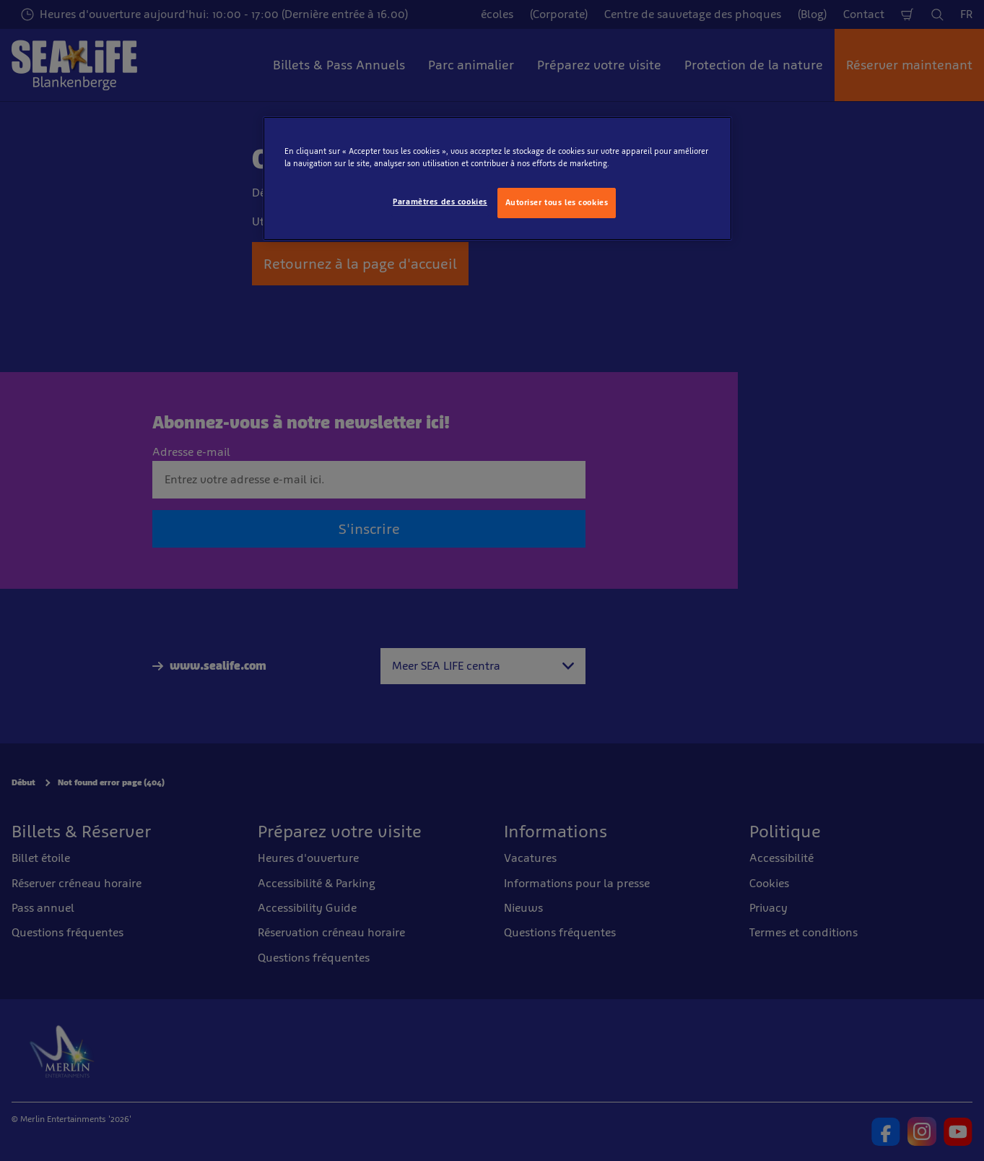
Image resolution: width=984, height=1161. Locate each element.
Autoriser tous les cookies (557, 202)
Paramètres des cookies (440, 202)
